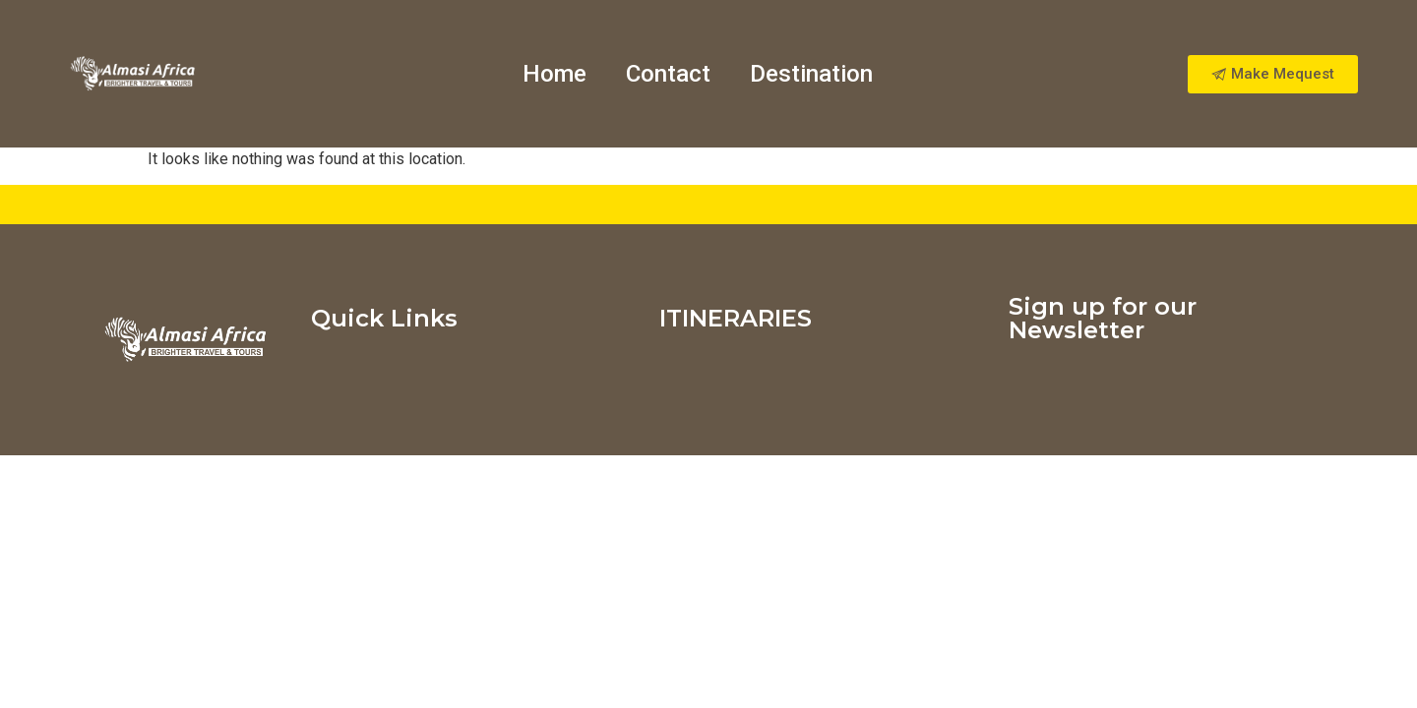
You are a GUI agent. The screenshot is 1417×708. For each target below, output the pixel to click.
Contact (668, 74)
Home (554, 74)
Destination (811, 74)
